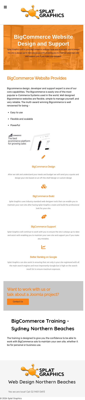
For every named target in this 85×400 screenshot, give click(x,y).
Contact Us (18, 301)
